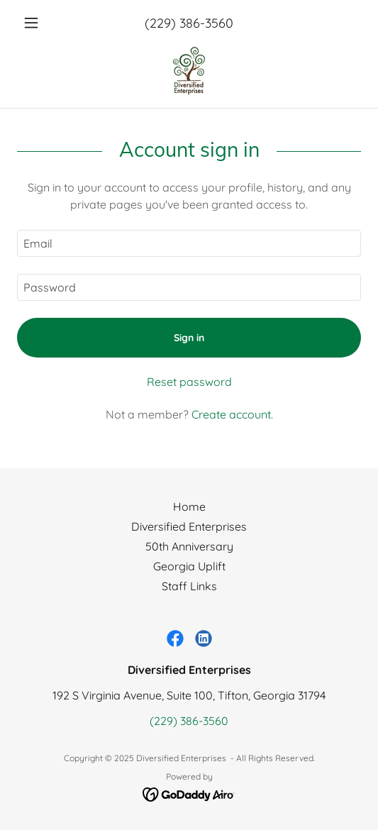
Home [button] (189, 506)
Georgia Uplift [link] (189, 566)
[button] (43, 23)
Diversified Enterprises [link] (189, 526)
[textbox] (189, 243)
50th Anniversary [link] (189, 546)
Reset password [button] (189, 382)
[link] (189, 71)
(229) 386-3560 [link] (189, 23)
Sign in (189, 337)
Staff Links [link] (189, 586)
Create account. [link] (232, 414)
